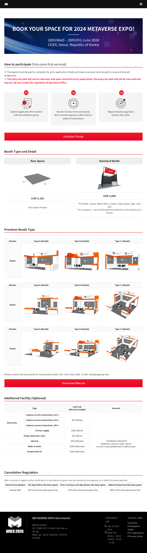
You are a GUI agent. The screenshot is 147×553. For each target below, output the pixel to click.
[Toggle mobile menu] (141, 4)
